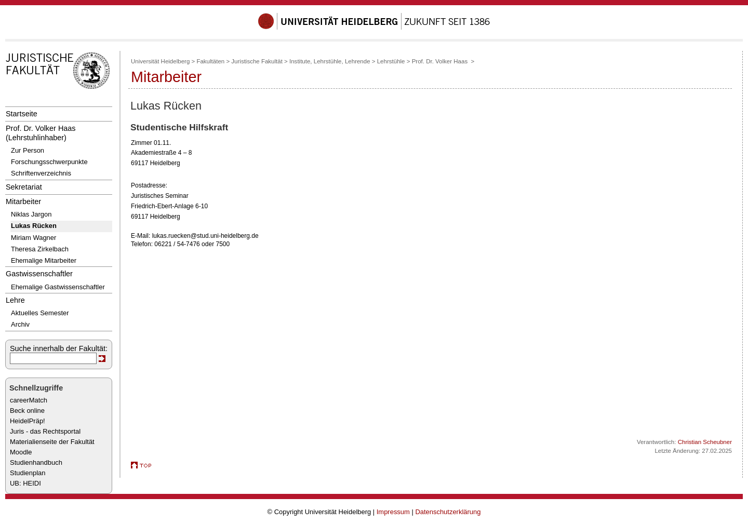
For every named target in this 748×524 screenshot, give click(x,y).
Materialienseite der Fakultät (52, 442)
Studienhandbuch (36, 462)
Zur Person (27, 150)
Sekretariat (24, 187)
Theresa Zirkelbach (40, 249)
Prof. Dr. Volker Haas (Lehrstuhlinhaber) (41, 132)
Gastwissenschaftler (39, 274)
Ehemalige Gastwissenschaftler (58, 287)
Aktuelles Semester (40, 313)
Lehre (15, 300)
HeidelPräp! (27, 421)
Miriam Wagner (33, 237)
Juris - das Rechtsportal (45, 431)
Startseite (21, 114)
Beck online (27, 410)
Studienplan (27, 473)
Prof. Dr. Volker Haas (441, 61)
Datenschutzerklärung (447, 512)
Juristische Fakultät (257, 61)
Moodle (21, 452)
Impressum (393, 512)
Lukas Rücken (34, 226)
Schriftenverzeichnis (41, 173)
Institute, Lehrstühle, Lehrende (329, 61)
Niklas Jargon (31, 214)
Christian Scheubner (705, 442)
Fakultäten (210, 61)
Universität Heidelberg (160, 61)
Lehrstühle (391, 61)
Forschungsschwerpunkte (49, 162)
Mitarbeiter (23, 201)
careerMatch (28, 400)
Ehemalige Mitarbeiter (43, 260)
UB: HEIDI (25, 483)
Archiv (20, 324)
